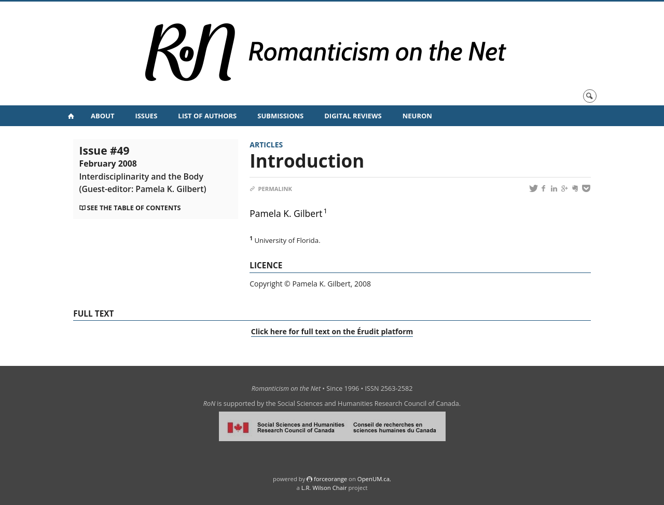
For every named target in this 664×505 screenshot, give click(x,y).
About (102, 115)
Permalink (271, 189)
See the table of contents (134, 207)
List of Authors (207, 115)
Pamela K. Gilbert (286, 213)
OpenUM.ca (373, 479)
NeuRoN (417, 115)
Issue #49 (142, 168)
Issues (146, 115)
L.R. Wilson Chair (324, 488)
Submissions (280, 115)
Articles (266, 144)
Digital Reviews (353, 115)
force (330, 479)
